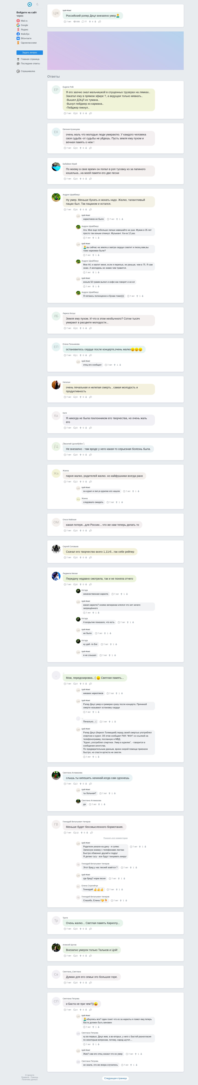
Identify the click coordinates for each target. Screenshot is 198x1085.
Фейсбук (22, 34)
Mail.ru (22, 20)
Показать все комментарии (115, 838)
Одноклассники (26, 42)
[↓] (95, 21)
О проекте (29, 1075)
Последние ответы (28, 63)
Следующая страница (115, 1078)
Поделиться (99, 21)
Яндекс (22, 29)
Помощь (34, 1077)
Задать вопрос (29, 52)
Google (22, 25)
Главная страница (27, 59)
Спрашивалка (25, 71)
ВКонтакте (23, 38)
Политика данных (30, 1079)
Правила (25, 1077)
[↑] (90, 21)
